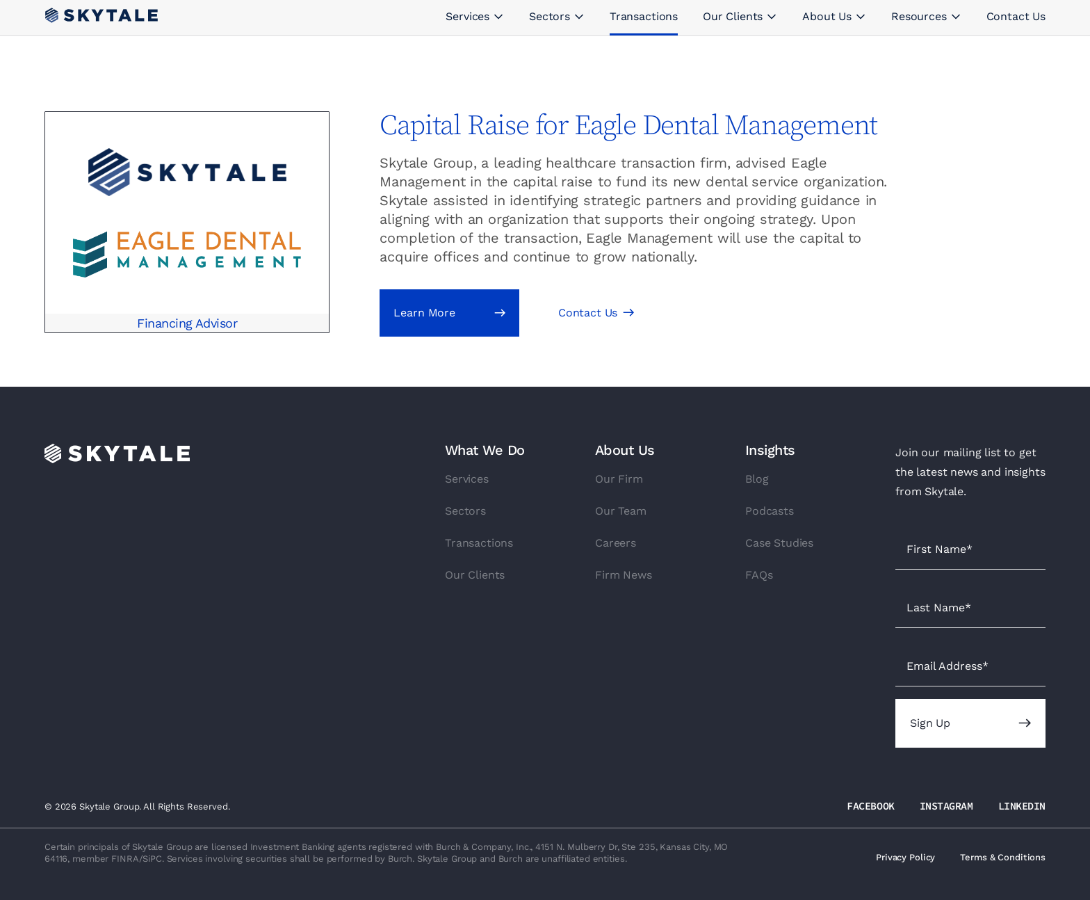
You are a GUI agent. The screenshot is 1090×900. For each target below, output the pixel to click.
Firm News (623, 574)
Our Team (620, 510)
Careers (615, 542)
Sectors (465, 510)
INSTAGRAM (946, 805)
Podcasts (769, 510)
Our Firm (619, 478)
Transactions (479, 542)
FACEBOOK (870, 805)
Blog (756, 478)
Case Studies (779, 542)
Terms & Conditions (1003, 857)
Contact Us (587, 312)
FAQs (758, 574)
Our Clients (475, 574)
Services (467, 478)
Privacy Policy (905, 857)
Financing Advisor (187, 323)
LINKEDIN (1022, 805)
